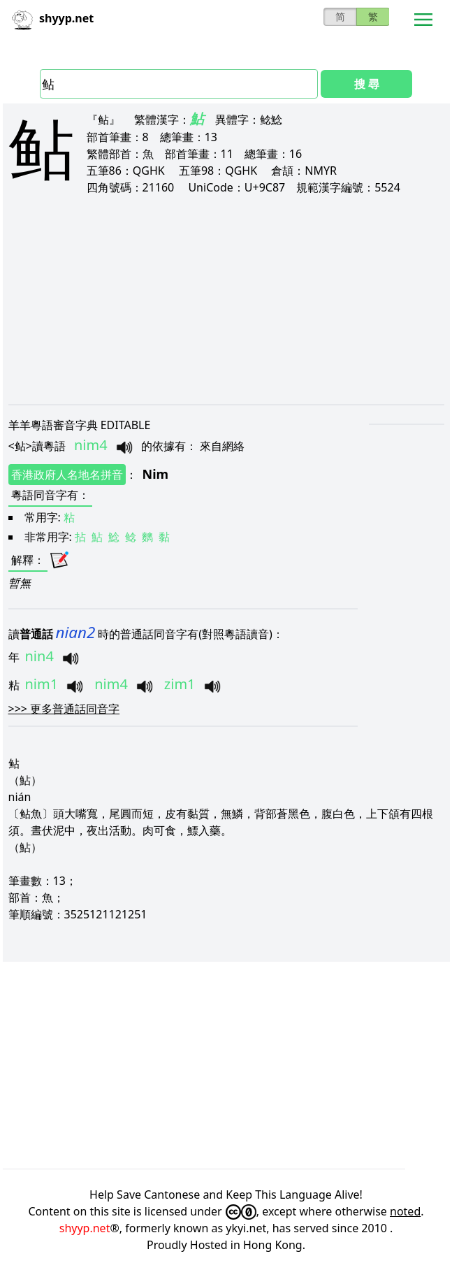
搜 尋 (366, 84)
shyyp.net (84, 1228)
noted (405, 1211)
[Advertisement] (226, 299)
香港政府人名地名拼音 (67, 474)
